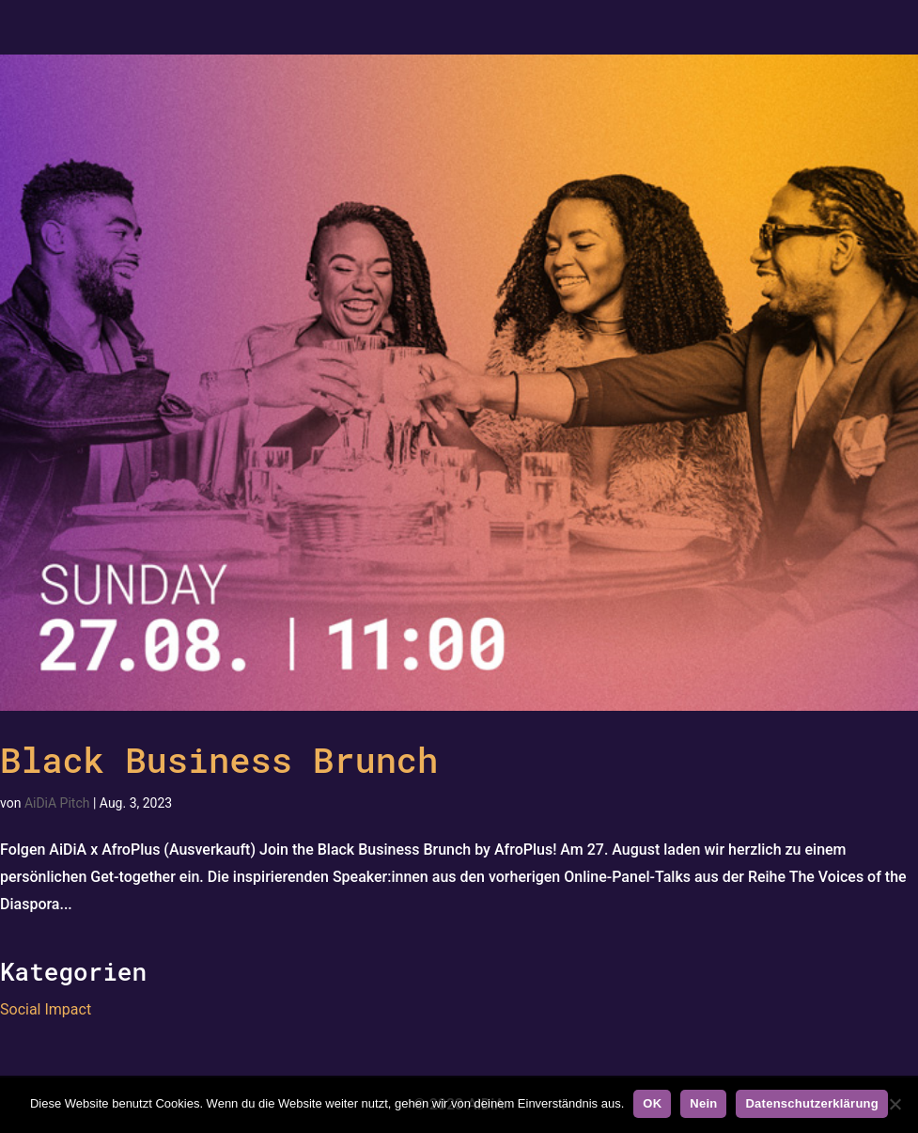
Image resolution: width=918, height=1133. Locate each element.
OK (652, 1103)
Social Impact (45, 1009)
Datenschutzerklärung (812, 1103)
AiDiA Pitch (57, 802)
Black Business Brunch (219, 759)
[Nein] (894, 1103)
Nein (703, 1103)
